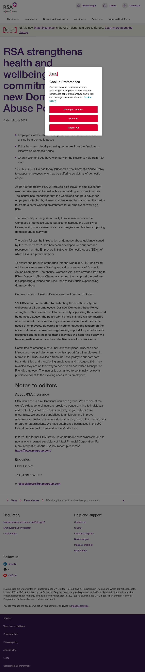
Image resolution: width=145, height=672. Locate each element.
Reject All (73, 127)
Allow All (73, 118)
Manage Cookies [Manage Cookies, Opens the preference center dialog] (73, 109)
